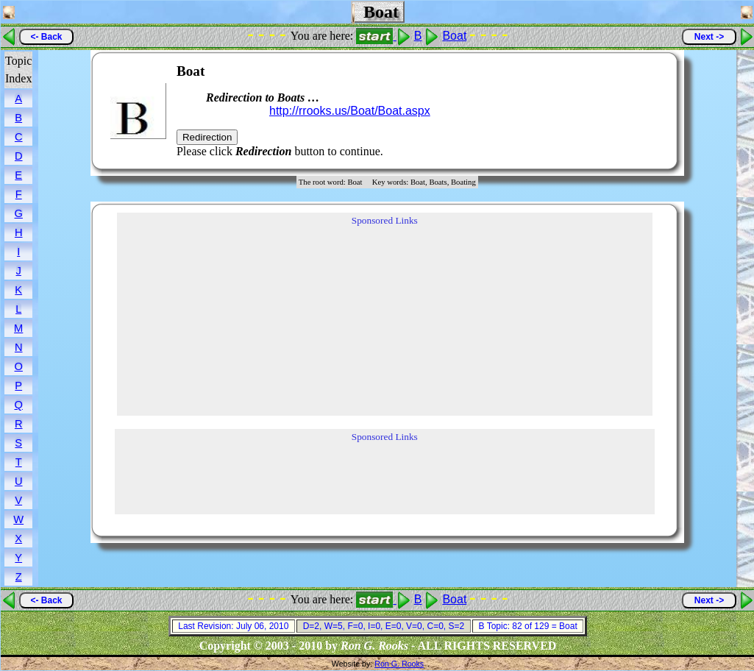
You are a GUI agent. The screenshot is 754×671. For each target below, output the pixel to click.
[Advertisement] (621, 111)
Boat (454, 35)
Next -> (709, 37)
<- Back (46, 37)
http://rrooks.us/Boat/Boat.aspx (349, 110)
